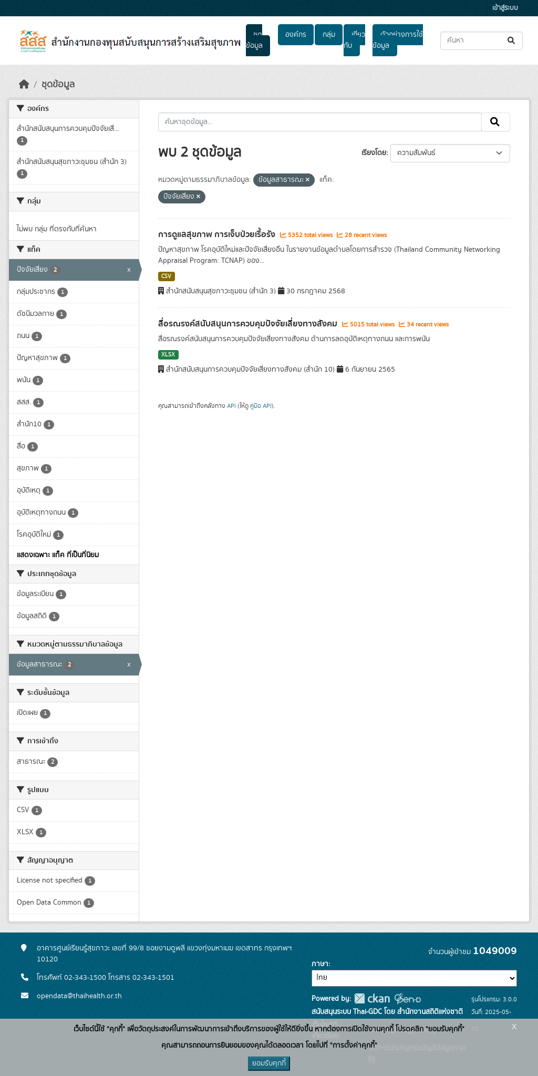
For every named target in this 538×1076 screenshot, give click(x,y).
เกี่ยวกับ (354, 40)
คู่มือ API (261, 406)
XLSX (168, 355)
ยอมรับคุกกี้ (269, 1063)
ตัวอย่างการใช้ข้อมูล (397, 40)
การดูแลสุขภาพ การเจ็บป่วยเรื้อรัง (217, 234)
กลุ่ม (329, 34)
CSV (166, 276)
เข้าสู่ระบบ (505, 8)
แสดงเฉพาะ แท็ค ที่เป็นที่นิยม (58, 555)
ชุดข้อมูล (254, 40)
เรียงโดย (373, 153)
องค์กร (295, 34)
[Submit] (512, 41)
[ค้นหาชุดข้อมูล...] (481, 41)
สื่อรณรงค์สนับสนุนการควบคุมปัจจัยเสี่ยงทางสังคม (248, 324)
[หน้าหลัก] (24, 84)
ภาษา (320, 964)
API (231, 406)
